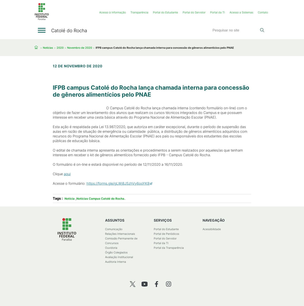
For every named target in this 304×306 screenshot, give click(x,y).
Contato (263, 12)
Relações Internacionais (120, 233)
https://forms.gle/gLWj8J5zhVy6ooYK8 (117, 183)
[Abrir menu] (42, 30)
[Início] (42, 19)
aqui (67, 174)
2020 (60, 47)
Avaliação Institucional (119, 257)
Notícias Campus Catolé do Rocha (100, 198)
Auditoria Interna (115, 261)
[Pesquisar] (234, 30)
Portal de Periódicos (166, 233)
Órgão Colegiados (116, 252)
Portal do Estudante (165, 12)
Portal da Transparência (169, 247)
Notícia (70, 198)
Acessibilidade (212, 229)
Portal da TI (217, 12)
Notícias (48, 47)
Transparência (139, 12)
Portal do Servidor (194, 12)
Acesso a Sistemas (241, 12)
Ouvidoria (111, 247)
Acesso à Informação (112, 12)
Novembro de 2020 (79, 47)
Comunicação (113, 229)
